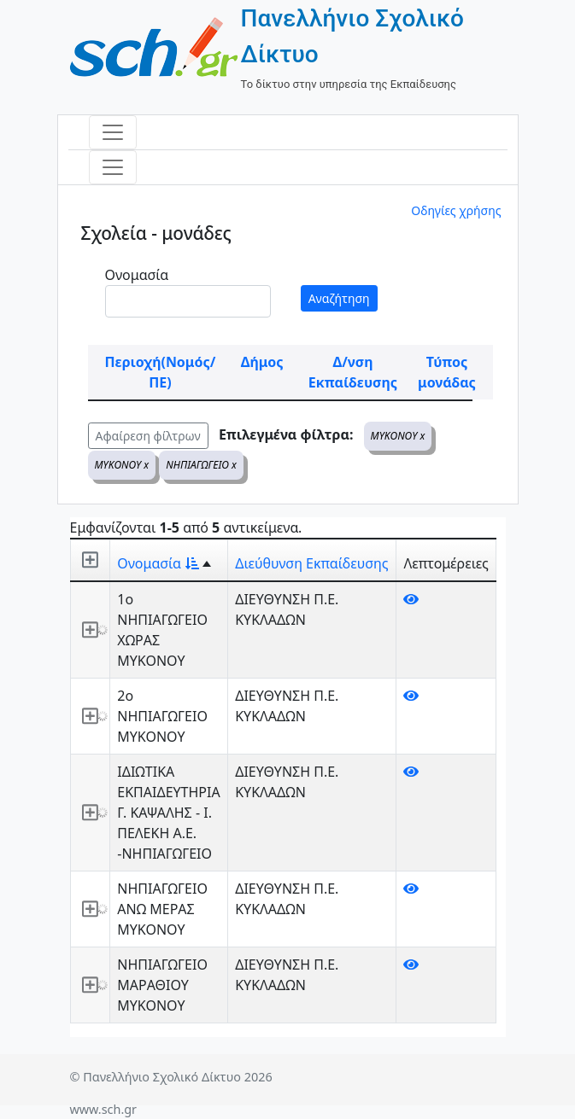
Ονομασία (137, 274)
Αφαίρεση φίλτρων (148, 436)
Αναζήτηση (339, 298)
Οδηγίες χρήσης (456, 210)
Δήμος (262, 362)
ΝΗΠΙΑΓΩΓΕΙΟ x (201, 465)
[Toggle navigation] (113, 132)
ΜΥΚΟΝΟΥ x (398, 435)
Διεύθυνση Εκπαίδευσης (311, 563)
